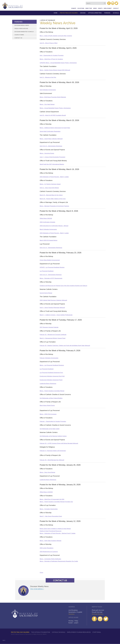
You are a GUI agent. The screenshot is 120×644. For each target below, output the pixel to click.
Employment (108, 8)
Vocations (80, 8)
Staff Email (97, 632)
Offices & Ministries (95, 13)
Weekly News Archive (21, 28)
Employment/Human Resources (79, 632)
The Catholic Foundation (40, 632)
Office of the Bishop (48, 20)
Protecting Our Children (69, 13)
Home (55, 13)
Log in (4, 640)
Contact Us (18, 38)
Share (41, 572)
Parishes (107, 13)
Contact (116, 8)
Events (100, 8)
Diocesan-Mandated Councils (24, 31)
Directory (88, 8)
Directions (71, 614)
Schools (116, 13)
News (95, 8)
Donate (73, 8)
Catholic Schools (58, 632)
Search (105, 3)
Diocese (82, 13)
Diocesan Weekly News (21, 25)
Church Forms (19, 34)
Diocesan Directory (97, 614)
